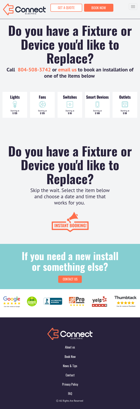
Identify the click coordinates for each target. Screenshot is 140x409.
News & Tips (70, 366)
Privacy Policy (70, 384)
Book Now (70, 356)
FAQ (70, 393)
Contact (70, 375)
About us (70, 347)
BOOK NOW (98, 7)
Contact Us (70, 279)
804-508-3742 (34, 69)
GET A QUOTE (66, 7)
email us (67, 69)
